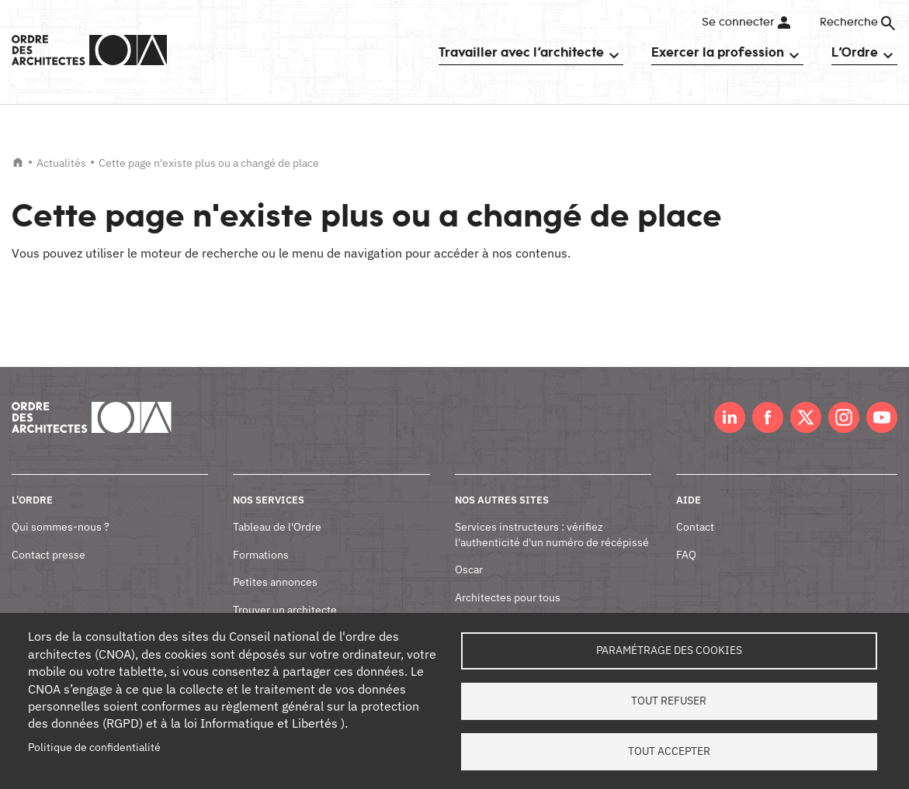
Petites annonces (275, 582)
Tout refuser (668, 701)
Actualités (61, 163)
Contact (695, 527)
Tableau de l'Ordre (277, 527)
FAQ (686, 555)
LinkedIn (729, 417)
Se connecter (738, 22)
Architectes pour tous (507, 597)
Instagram (843, 417)
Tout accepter (669, 751)
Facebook (767, 417)
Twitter (805, 417)
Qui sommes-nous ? (60, 527)
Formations (261, 555)
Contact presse (48, 555)
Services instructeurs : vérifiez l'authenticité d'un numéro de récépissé (552, 534)
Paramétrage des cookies (669, 650)
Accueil (18, 162)
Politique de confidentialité (94, 747)
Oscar (469, 569)
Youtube (881, 417)
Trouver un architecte (285, 610)
